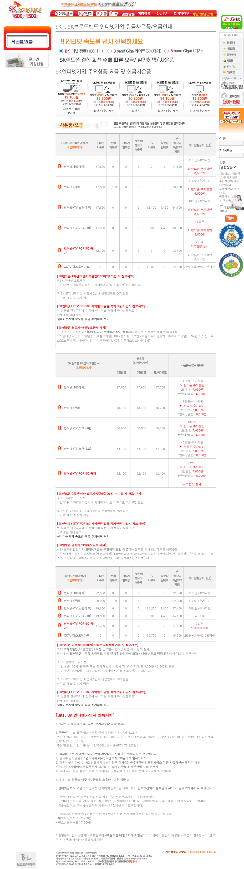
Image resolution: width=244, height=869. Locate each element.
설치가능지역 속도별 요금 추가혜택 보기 (83, 319)
